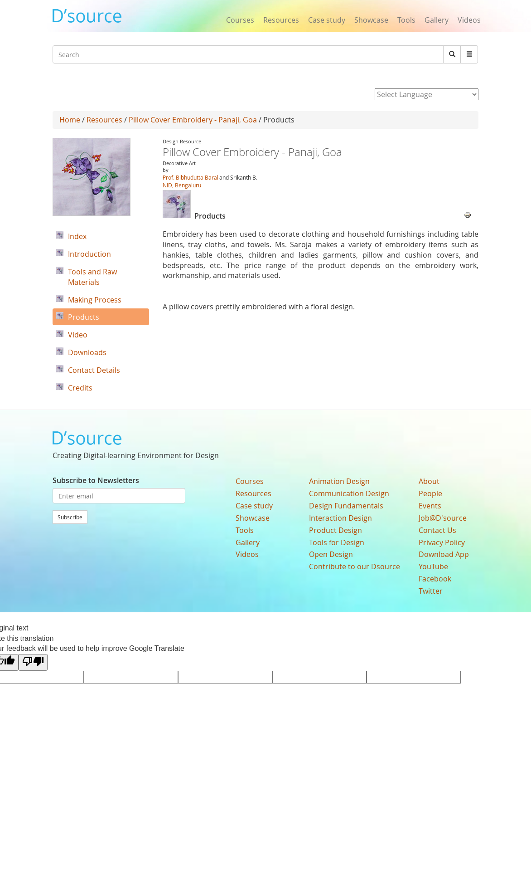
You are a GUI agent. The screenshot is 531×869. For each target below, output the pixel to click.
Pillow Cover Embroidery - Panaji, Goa (193, 120)
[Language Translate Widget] (426, 94)
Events (430, 506)
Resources (281, 20)
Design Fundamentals (346, 506)
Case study (326, 20)
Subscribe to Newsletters (96, 480)
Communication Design (349, 493)
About (429, 481)
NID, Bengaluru (182, 185)
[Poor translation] (33, 662)
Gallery (437, 20)
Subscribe (70, 517)
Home (69, 120)
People (430, 493)
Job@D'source (443, 518)
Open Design (331, 554)
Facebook (435, 579)
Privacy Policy (442, 542)
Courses (240, 20)
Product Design (335, 530)
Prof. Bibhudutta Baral (190, 177)
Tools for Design (336, 542)
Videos (469, 20)
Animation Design (339, 481)
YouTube (433, 566)
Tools (406, 20)
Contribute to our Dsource (354, 566)
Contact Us (437, 530)
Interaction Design (340, 518)
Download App (444, 554)
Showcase (371, 20)
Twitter (431, 591)
